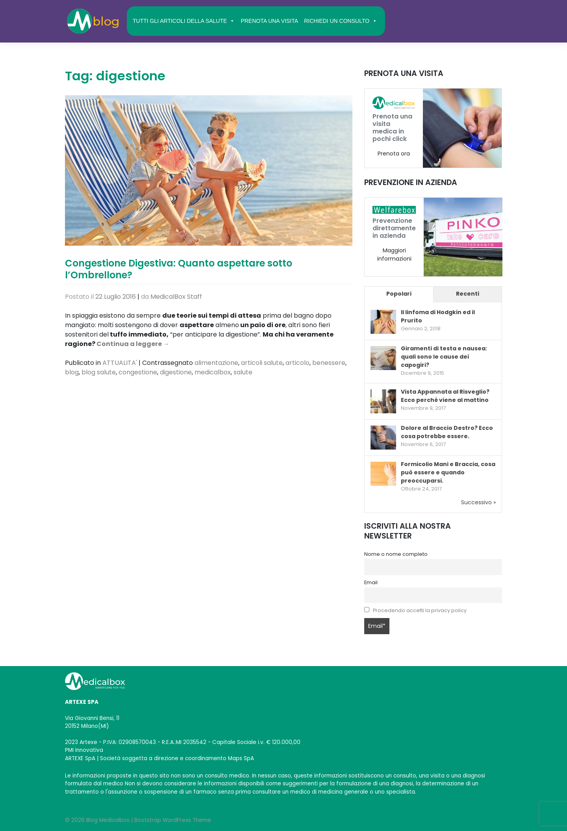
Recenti (467, 294)
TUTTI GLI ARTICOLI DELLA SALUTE (184, 21)
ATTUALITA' (119, 362)
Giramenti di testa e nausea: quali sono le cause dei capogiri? (444, 356)
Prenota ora (394, 153)
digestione (176, 372)
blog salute (99, 372)
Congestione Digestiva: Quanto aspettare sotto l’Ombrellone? (178, 269)
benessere (328, 362)
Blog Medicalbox (108, 820)
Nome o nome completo (396, 554)
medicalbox (213, 372)
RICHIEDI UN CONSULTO (340, 21)
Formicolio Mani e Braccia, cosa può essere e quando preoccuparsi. (448, 472)
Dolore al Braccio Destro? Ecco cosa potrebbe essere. (447, 432)
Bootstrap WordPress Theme (172, 820)
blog (72, 372)
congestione (138, 372)
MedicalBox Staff (176, 296)
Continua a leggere (132, 343)
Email (371, 582)
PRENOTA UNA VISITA (269, 21)
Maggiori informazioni (394, 254)
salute (242, 372)
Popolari (398, 294)
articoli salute (262, 362)
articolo (297, 362)
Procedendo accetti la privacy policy (420, 610)
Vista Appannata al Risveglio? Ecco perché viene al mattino (445, 396)
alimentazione (216, 362)
